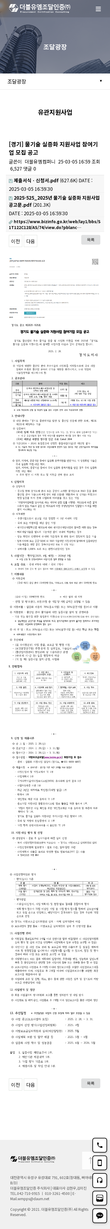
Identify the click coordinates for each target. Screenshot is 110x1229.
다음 (30, 241)
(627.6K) (43, 180)
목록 (90, 239)
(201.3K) (54, 201)
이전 (15, 241)
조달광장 (16, 81)
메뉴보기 (101, 12)
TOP (91, 1160)
